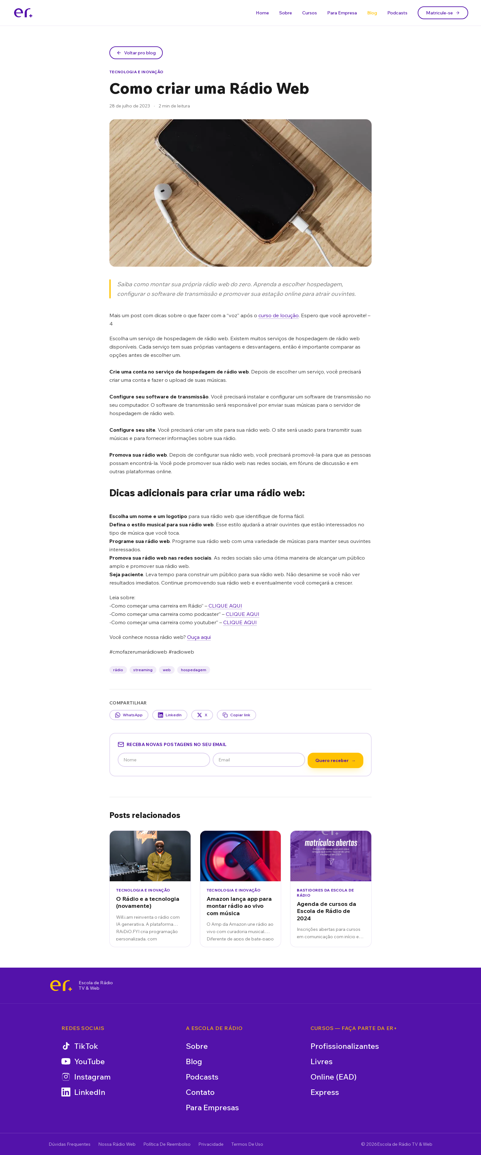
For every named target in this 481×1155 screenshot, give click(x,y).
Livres (322, 1061)
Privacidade (211, 1144)
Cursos (309, 13)
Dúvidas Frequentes (70, 1144)
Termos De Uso (247, 1144)
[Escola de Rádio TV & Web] (61, 985)
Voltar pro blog (136, 53)
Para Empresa (342, 13)
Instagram (86, 1076)
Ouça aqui (199, 637)
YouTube (83, 1061)
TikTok (79, 1046)
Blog (372, 13)
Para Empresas (212, 1107)
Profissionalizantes (345, 1046)
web (167, 669)
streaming (143, 669)
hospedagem (193, 669)
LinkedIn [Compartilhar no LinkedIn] (170, 715)
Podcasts (397, 13)
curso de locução (278, 315)
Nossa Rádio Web (117, 1144)
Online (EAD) (334, 1076)
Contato (200, 1092)
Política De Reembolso (167, 1144)
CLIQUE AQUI (224, 605)
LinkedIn (83, 1092)
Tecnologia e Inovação (136, 71)
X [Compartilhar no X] (202, 715)
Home (262, 13)
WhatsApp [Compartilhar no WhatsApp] (129, 715)
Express (325, 1092)
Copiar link (236, 715)
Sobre (285, 13)
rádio (118, 669)
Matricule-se (443, 13)
